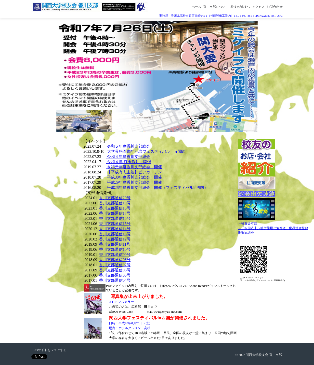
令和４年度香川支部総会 (128, 156)
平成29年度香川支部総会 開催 (134, 182)
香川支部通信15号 (115, 224)
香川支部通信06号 (115, 270)
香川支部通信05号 (115, 275)
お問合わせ (275, 7)
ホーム (196, 7)
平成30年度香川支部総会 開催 (134, 177)
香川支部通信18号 (115, 208)
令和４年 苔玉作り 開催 (128, 162)
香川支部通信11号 (114, 244)
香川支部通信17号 (115, 213)
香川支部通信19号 (115, 203)
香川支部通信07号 (115, 265)
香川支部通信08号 (115, 260)
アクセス (258, 7)
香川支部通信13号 (115, 234)
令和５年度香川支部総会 (128, 146)
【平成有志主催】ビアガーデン (134, 172)
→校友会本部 (247, 223)
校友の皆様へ (240, 7)
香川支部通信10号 (115, 249)
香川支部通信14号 (115, 229)
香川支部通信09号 (115, 255)
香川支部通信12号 (115, 239)
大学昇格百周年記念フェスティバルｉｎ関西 (146, 151)
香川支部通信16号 (115, 218)
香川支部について (216, 7)
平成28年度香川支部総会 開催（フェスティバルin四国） (157, 187)
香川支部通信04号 (115, 280)
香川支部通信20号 (115, 198)
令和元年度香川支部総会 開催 (134, 167)
